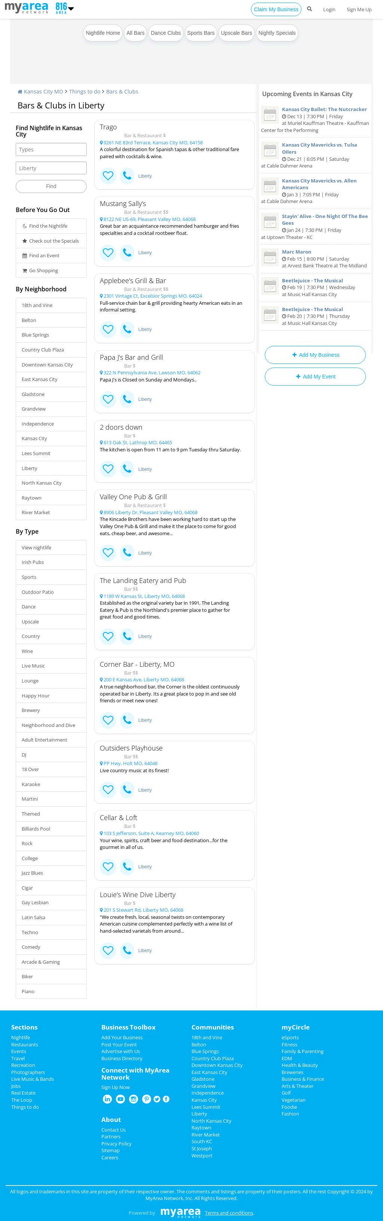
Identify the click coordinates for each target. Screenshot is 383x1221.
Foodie (289, 1107)
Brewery (31, 710)
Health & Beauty (300, 1065)
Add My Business (315, 355)
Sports (29, 577)
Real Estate (23, 1092)
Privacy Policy (116, 1143)
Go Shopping (40, 270)
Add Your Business (122, 1037)
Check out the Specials (50, 240)
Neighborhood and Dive (48, 725)
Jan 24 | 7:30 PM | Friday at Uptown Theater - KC (315, 226)
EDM (287, 1058)
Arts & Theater (297, 1086)
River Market (36, 512)
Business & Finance (303, 1079)
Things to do (84, 91)
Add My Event (315, 377)
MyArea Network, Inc (168, 1198)
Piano (28, 991)
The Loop (21, 1099)
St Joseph (202, 1148)
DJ (24, 754)
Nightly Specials (277, 33)
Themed (31, 813)
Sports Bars (201, 33)
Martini (30, 798)
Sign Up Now (115, 1087)
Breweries (292, 1072)
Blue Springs (35, 334)
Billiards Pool (36, 828)
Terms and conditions (229, 1212)
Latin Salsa (33, 917)
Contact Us (113, 1129)
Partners (110, 1136)
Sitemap (110, 1150)
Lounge (30, 680)
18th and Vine (37, 305)
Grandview (34, 408)
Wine (27, 651)
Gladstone (33, 394)
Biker (27, 976)
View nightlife (36, 547)
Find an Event (40, 255)
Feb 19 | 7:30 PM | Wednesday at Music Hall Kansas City (315, 287)
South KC (202, 1141)
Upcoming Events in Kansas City (307, 94)
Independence (38, 423)
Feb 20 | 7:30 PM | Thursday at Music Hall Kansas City (315, 316)
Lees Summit (36, 453)
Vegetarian (294, 1099)
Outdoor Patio (38, 592)
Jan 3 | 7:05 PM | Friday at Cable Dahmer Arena (315, 191)
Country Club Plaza (43, 349)
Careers (109, 1157)
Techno (30, 932)
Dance (29, 606)
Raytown (32, 497)
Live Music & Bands (32, 1079)
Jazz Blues (32, 872)
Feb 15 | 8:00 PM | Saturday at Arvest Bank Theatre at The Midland (315, 258)
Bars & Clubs (122, 91)
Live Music (33, 665)
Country (31, 636)
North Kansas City (42, 482)
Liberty (29, 468)
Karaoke (31, 784)
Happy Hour (35, 695)
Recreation (23, 1065)
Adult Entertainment (44, 739)
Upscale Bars (236, 33)
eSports (290, 1037)
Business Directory (122, 1058)
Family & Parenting (303, 1051)
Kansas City (34, 438)
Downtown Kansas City (47, 364)
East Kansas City (40, 379)
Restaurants (24, 1044)
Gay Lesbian (35, 902)
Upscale (30, 621)
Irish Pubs (33, 562)
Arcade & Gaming (41, 961)
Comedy (31, 947)
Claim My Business (276, 9)
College (30, 858)
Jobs (16, 1086)
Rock (27, 843)
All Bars (135, 33)
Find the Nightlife (44, 226)
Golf (286, 1092)
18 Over (30, 769)
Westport (202, 1155)
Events (18, 1051)
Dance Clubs (166, 33)
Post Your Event (119, 1044)
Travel (18, 1058)
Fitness (289, 1044)
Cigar (27, 887)
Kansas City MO (40, 91)
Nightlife (20, 1037)
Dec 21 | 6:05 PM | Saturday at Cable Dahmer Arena (315, 155)
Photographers (28, 1072)
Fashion (290, 1113)
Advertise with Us (120, 1051)
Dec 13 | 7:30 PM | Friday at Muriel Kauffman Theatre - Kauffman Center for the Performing (315, 120)
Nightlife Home (103, 33)
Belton (29, 320)
